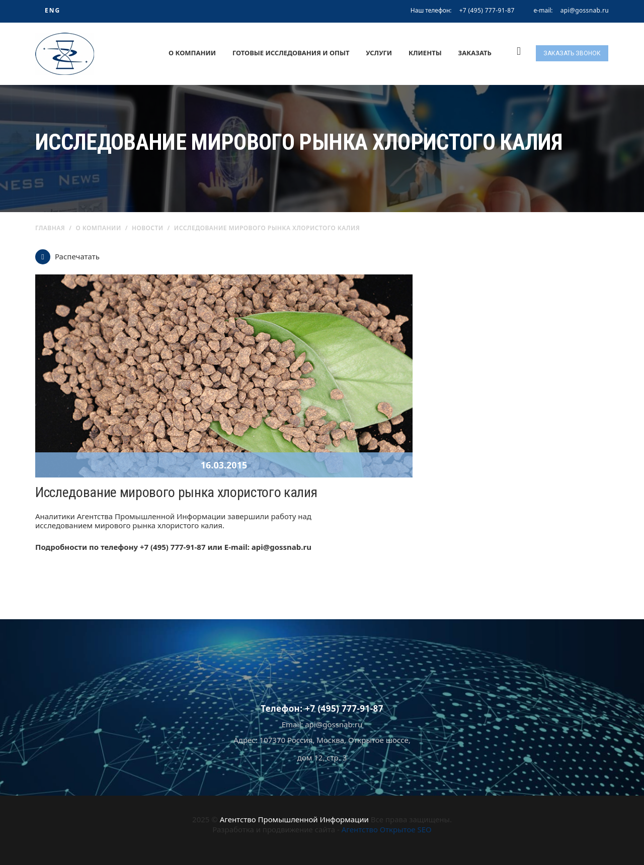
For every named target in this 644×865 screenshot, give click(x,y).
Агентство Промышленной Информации (294, 819)
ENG (52, 10)
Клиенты (425, 52)
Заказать (475, 52)
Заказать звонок (572, 53)
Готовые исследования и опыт (291, 52)
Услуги (379, 52)
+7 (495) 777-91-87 (487, 10)
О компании (192, 52)
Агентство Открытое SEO (387, 829)
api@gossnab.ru (584, 11)
